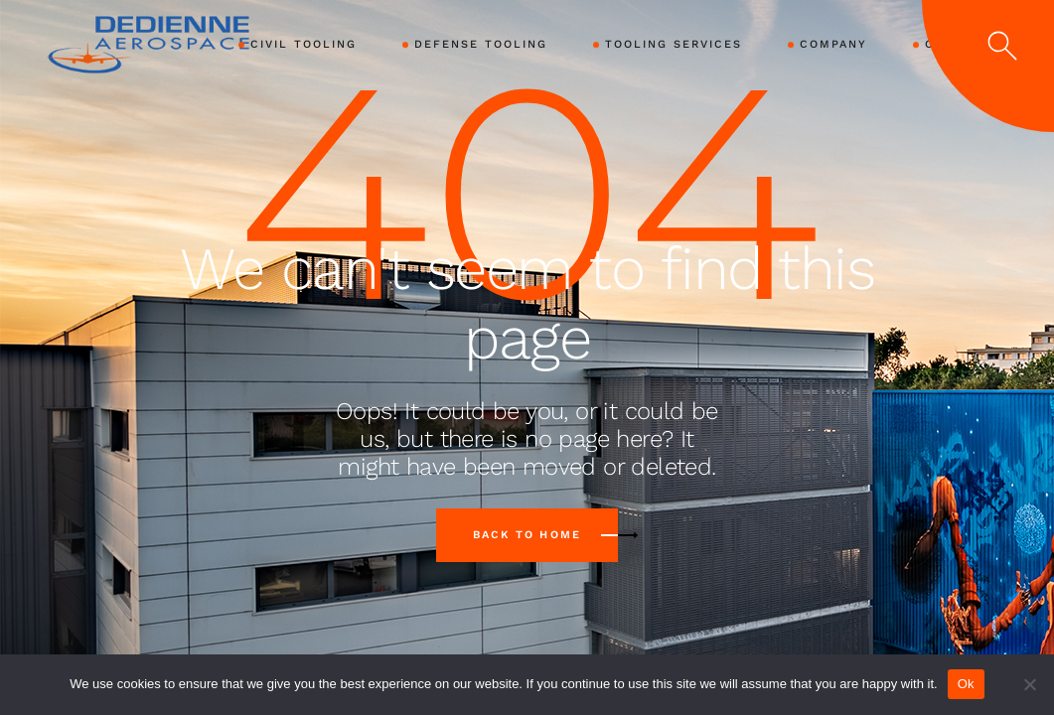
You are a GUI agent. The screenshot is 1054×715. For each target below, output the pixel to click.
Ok (966, 683)
